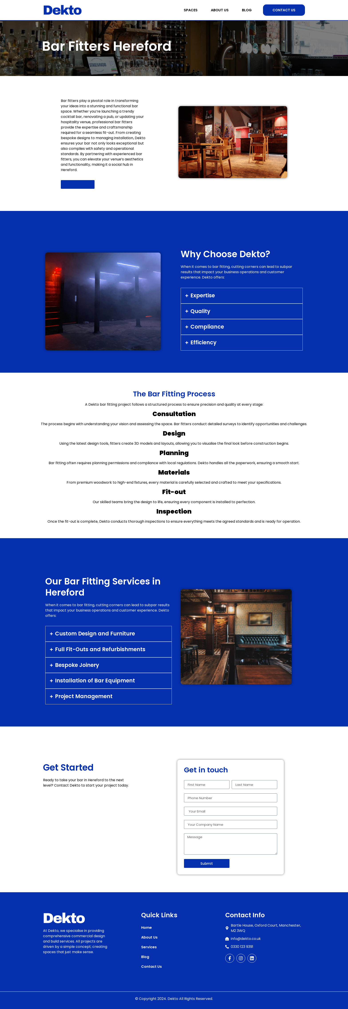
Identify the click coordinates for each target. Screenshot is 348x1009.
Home (146, 927)
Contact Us (151, 966)
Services (149, 947)
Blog (247, 10)
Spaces (191, 10)
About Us (220, 10)
